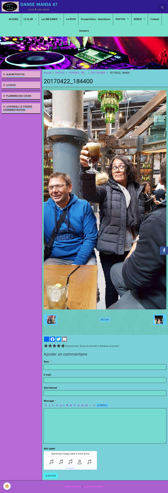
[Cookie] (7, 486)
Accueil (47, 72)
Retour (105, 320)
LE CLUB (28, 19)
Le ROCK (71, 19)
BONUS (138, 19)
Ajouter (51, 475)
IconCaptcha (69, 468)
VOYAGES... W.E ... (78, 72)
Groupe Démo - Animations (95, 19)
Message (49, 401)
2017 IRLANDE (98, 72)
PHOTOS (121, 19)
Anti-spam (49, 448)
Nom (46, 361)
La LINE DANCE (49, 19)
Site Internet (50, 387)
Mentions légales (73, 486)
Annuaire (84, 30)
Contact (154, 19)
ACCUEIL (13, 19)
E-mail (47, 374)
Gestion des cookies (93, 486)
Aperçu (102, 405)
